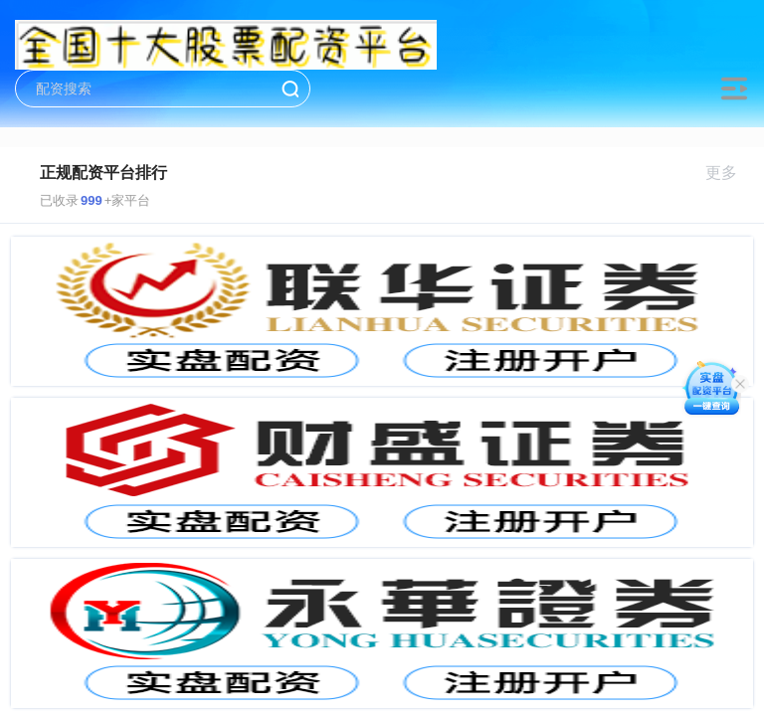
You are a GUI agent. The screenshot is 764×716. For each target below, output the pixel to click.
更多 (729, 172)
